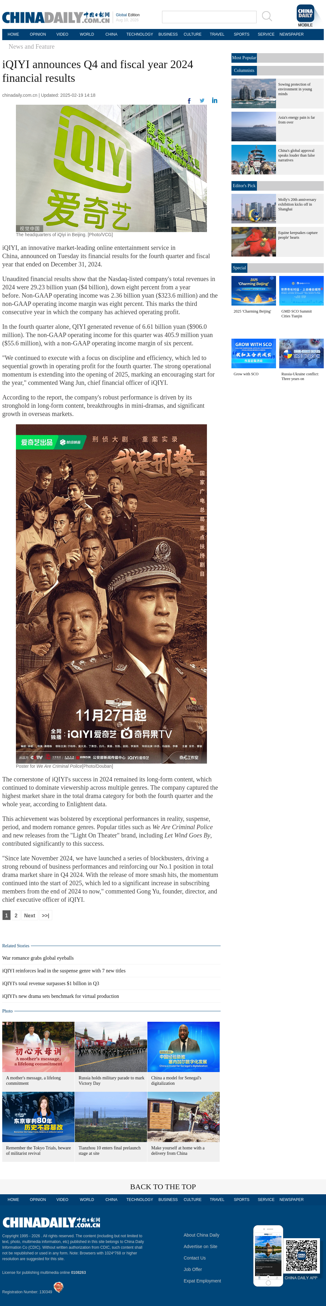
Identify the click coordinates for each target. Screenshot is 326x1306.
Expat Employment (202, 1280)
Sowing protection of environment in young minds (295, 89)
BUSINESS (168, 34)
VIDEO (62, 34)
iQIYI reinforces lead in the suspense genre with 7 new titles (63, 970)
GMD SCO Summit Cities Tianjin (296, 313)
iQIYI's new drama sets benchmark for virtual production (60, 996)
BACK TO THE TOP (163, 1186)
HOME (13, 34)
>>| (45, 915)
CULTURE (193, 34)
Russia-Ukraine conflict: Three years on (300, 376)
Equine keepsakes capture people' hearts (298, 235)
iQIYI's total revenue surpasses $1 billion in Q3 (50, 983)
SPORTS (241, 34)
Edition (128, 15)
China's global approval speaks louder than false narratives (296, 155)
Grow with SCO (246, 374)
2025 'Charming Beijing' (252, 311)
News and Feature (31, 46)
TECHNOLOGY (139, 34)
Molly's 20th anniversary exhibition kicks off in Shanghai (297, 204)
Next (29, 915)
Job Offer (193, 1269)
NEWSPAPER (291, 34)
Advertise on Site (200, 1246)
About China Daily (201, 1235)
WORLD (87, 34)
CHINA (111, 34)
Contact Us (195, 1257)
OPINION (38, 34)
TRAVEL (217, 34)
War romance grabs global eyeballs (38, 958)
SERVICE (266, 34)
